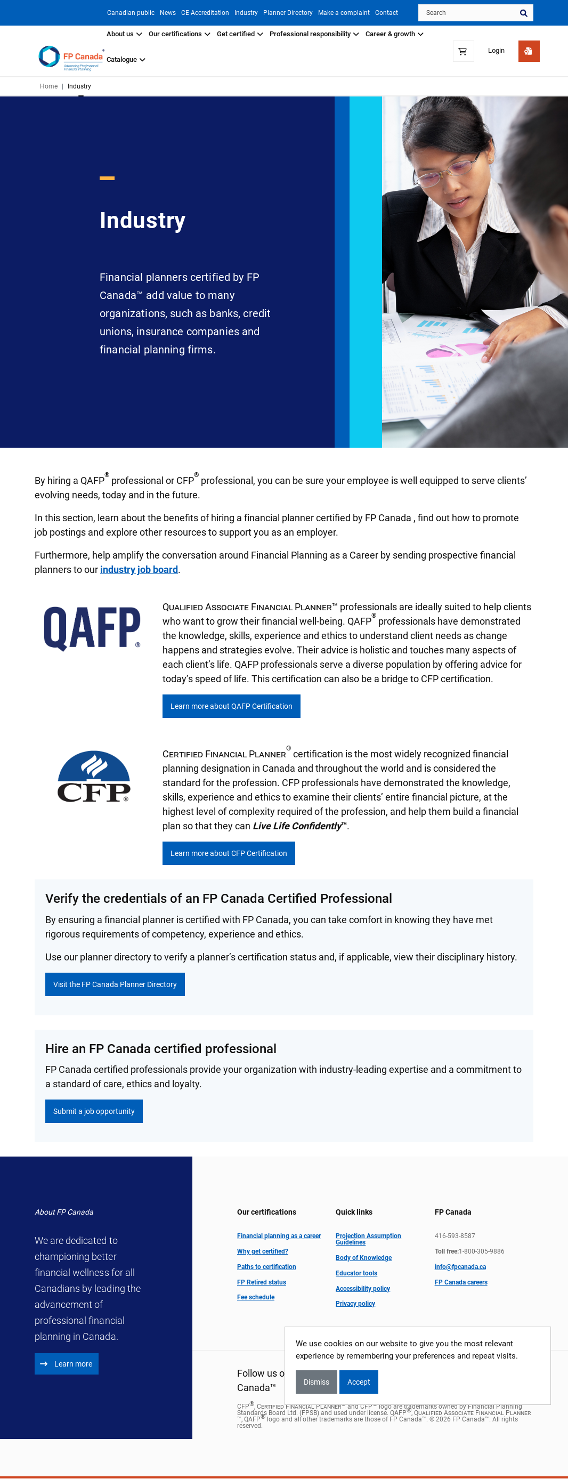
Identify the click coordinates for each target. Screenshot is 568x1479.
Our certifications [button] (179, 34)
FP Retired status (261, 1282)
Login (496, 51)
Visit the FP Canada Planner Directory (115, 984)
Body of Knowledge (364, 1258)
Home (49, 86)
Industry (239, 13)
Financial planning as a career (279, 1236)
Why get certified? (262, 1252)
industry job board (139, 570)
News (157, 13)
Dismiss (316, 1382)
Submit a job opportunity (94, 1112)
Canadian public (118, 13)
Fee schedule (255, 1298)
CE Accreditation (197, 13)
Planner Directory (284, 13)
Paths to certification (266, 1267)
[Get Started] (529, 51)
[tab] (124, 38)
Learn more (66, 1364)
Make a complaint (342, 13)
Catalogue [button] (126, 59)
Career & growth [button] (395, 34)
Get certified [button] (240, 34)
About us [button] (124, 34)
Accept (358, 1382)
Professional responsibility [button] (314, 34)
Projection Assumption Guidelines (368, 1240)
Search (523, 13)
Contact (386, 13)
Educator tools (356, 1273)
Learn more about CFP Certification (229, 854)
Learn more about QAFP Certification (232, 706)
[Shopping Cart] (463, 51)
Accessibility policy (363, 1288)
